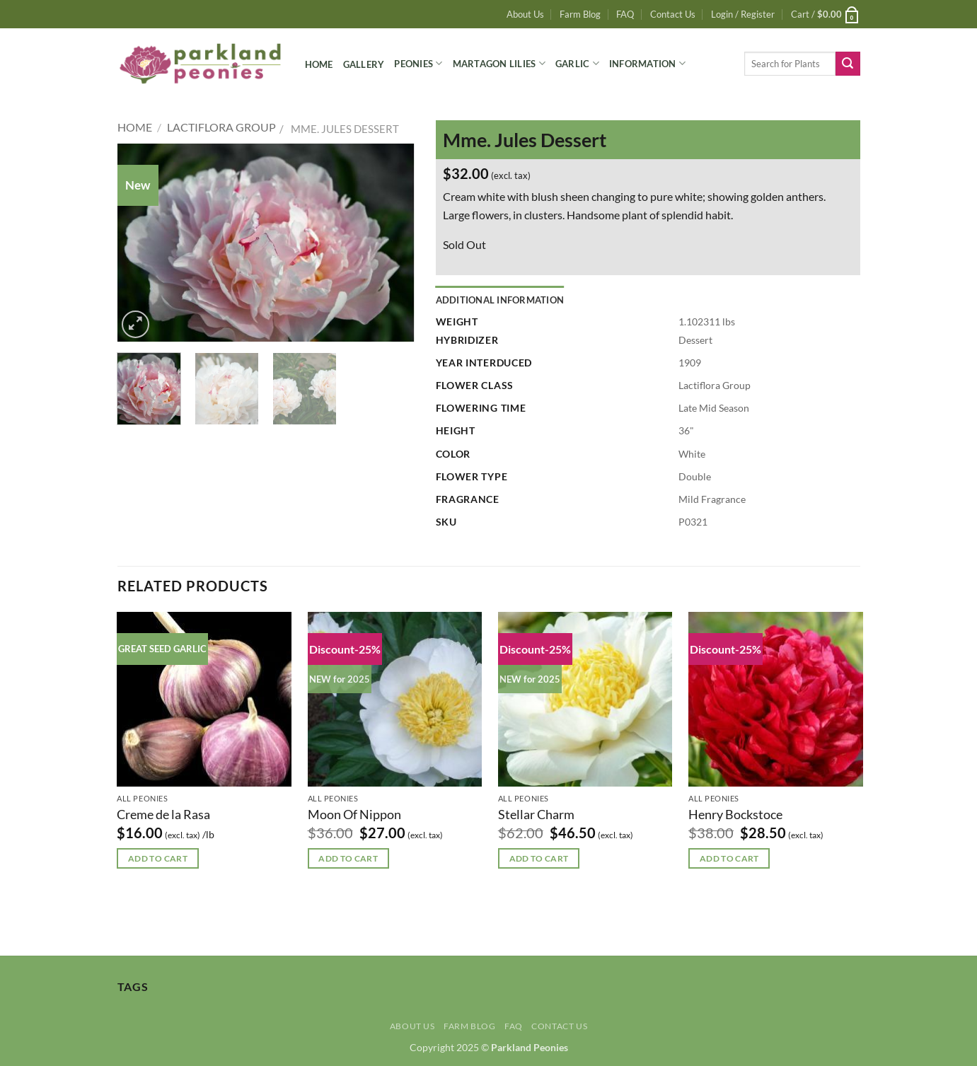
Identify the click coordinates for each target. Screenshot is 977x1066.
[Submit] (848, 64)
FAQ (625, 14)
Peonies (418, 63)
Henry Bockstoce (735, 814)
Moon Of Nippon (354, 814)
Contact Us (672, 14)
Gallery (364, 64)
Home (319, 64)
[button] (743, 14)
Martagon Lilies (499, 63)
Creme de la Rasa (163, 814)
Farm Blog (580, 14)
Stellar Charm (536, 814)
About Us (525, 14)
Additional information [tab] (500, 300)
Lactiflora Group (221, 127)
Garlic (577, 63)
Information (647, 63)
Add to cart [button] (157, 858)
